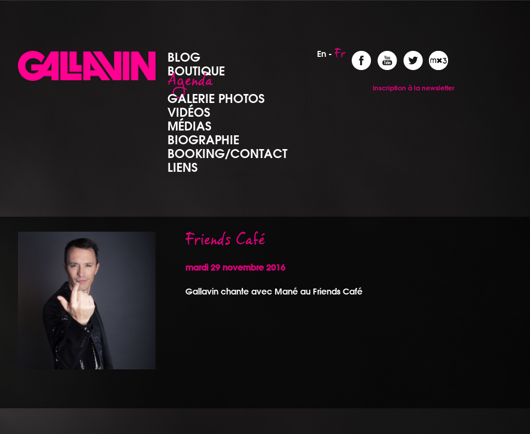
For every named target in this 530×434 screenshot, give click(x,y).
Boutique (196, 71)
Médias (189, 126)
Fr (340, 56)
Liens (182, 167)
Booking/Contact (227, 153)
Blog (183, 57)
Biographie (203, 139)
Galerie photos (215, 98)
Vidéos (188, 112)
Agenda (190, 84)
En (321, 53)
